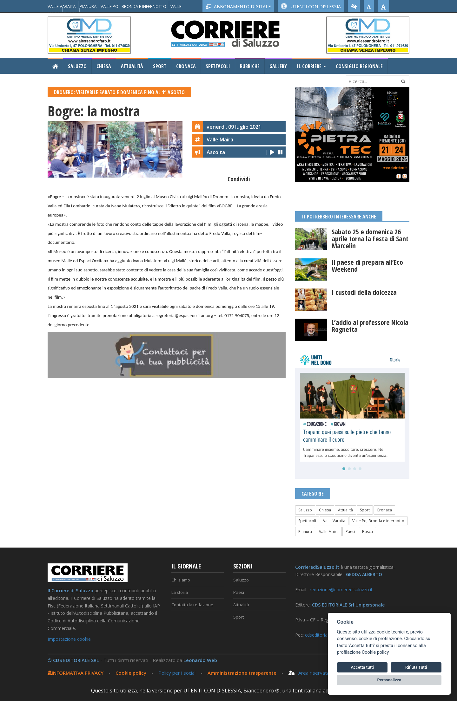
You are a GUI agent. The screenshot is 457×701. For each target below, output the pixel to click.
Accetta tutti (362, 667)
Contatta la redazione (192, 604)
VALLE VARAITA (62, 6)
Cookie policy (131, 673)
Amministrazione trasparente (243, 673)
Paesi (350, 531)
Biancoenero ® (261, 690)
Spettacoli (218, 66)
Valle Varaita (334, 520)
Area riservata (308, 673)
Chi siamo (180, 580)
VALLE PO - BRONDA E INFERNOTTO (133, 6)
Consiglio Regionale (359, 66)
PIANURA (88, 6)
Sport (159, 66)
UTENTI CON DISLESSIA (311, 6)
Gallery (278, 66)
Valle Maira (329, 531)
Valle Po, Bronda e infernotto (378, 520)
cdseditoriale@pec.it (325, 635)
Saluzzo (77, 66)
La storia (179, 592)
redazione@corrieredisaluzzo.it (341, 590)
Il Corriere (311, 66)
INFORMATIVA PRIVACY (75, 673)
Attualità (132, 66)
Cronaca (186, 66)
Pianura (305, 531)
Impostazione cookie (69, 639)
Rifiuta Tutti (416, 667)
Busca (367, 531)
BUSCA (70, 13)
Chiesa (103, 66)
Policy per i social (176, 673)
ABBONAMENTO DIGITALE (238, 6)
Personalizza (389, 680)
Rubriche (250, 66)
